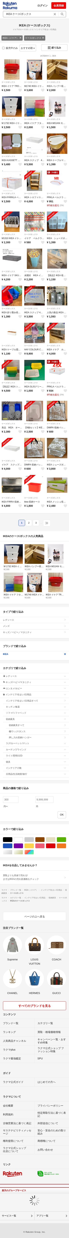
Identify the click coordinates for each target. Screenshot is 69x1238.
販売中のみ (10, 48)
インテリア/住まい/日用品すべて (36, 701)
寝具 (36, 762)
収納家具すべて (37, 725)
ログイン (42, 5)
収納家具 (36, 719)
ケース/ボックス (34, 38)
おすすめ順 (28, 48)
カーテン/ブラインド (36, 749)
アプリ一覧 (42, 1215)
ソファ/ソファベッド (36, 713)
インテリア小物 (36, 768)
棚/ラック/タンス (37, 731)
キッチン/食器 (36, 707)
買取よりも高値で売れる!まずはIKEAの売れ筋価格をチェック (34, 877)
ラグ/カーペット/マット (36, 743)
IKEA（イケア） (12, 38)
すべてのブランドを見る (34, 1005)
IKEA (34, 654)
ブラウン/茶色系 (44, 839)
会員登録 (59, 5)
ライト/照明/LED (36, 755)
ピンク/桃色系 (44, 846)
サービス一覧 (9, 1215)
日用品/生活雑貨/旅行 (36, 774)
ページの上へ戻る (34, 916)
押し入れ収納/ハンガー (37, 737)
